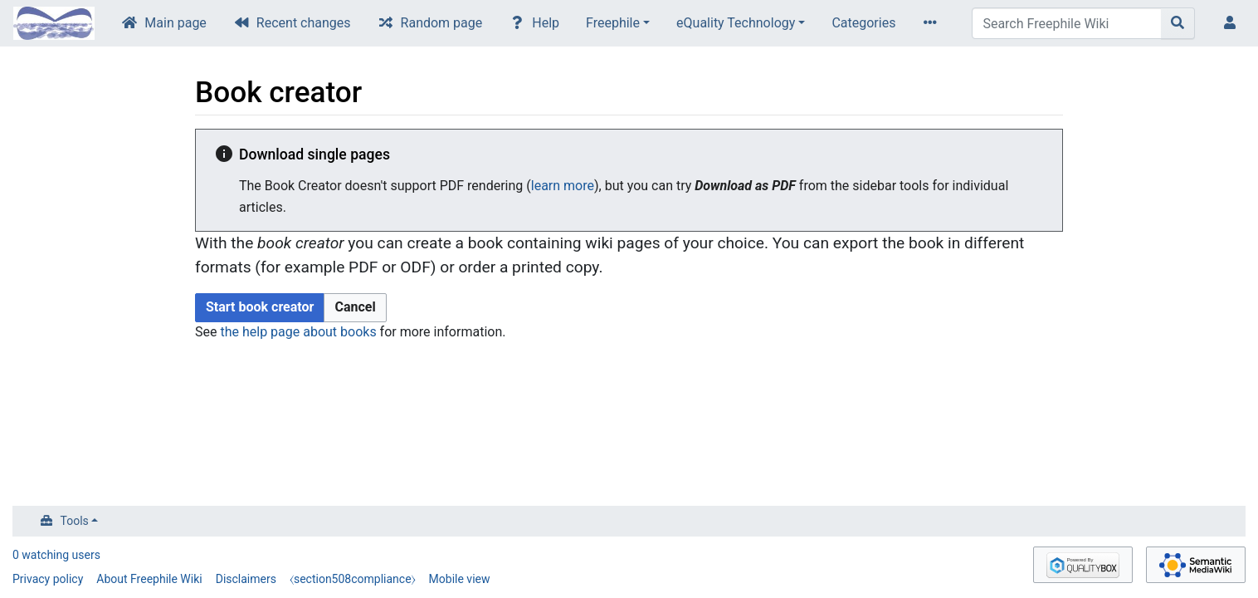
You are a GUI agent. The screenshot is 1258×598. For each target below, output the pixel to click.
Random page (442, 23)
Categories (863, 23)
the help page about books (298, 332)
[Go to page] (1178, 23)
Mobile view (459, 579)
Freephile (613, 23)
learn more (562, 186)
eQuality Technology (735, 23)
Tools (75, 520)
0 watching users (56, 554)
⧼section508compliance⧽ (353, 579)
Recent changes (303, 23)
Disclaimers (246, 579)
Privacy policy (47, 579)
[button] (355, 307)
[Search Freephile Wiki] (1067, 23)
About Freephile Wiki (149, 579)
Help (545, 23)
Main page (175, 23)
